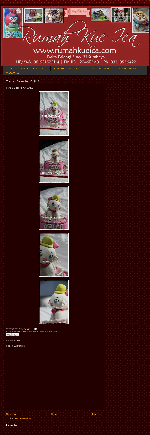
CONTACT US (12, 73)
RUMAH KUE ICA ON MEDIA (97, 68)
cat (38, 331)
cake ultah (32, 331)
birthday (25, 331)
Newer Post (11, 414)
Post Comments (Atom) (23, 418)
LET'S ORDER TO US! (125, 68)
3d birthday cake (17, 331)
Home (54, 414)
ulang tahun (53, 331)
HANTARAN (58, 68)
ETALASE (10, 68)
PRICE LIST (73, 68)
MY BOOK (24, 68)
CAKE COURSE (40, 68)
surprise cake (44, 331)
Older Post (96, 414)
